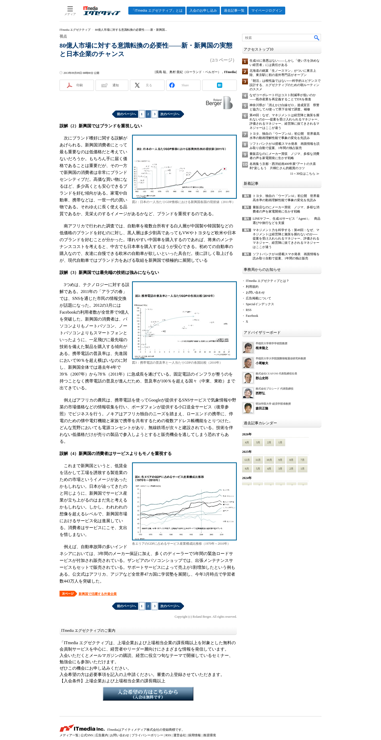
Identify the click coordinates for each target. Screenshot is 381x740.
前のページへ (126, 114)
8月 (291, 459)
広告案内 (101, 735)
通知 (115, 85)
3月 (258, 442)
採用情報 (194, 735)
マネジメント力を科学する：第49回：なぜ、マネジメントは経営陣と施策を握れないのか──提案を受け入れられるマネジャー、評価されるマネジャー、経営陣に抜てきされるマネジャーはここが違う (286, 238)
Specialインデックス (260, 304)
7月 (303, 459)
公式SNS (87, 735)
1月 (280, 442)
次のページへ (169, 114)
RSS (248, 310)
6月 (247, 468)
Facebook (252, 316)
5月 (258, 468)
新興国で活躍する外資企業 (98, 594)
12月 (247, 459)
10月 (269, 459)
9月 (280, 459)
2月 (269, 442)
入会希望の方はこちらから (148, 694)
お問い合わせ (255, 292)
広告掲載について (258, 298)
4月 (247, 442)
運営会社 (179, 735)
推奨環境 (209, 735)
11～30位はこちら (302, 173)
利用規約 (252, 286)
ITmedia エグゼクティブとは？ (267, 281)
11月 (258, 459)
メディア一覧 (69, 735)
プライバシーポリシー (147, 735)
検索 (317, 37)
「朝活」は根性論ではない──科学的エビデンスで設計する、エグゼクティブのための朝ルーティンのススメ (285, 85)
